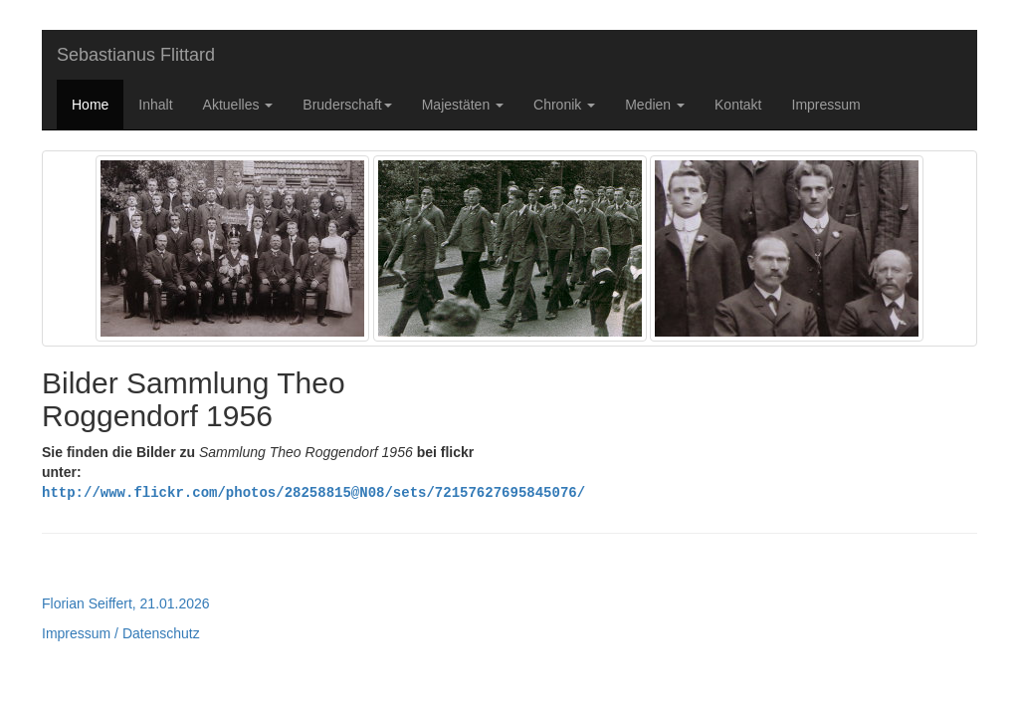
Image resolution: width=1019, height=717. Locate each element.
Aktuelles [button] (238, 105)
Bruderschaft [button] (347, 105)
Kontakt (737, 105)
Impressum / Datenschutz (121, 632)
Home (90, 105)
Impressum (826, 105)
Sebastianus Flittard (136, 55)
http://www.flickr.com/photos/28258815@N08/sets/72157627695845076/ (313, 491)
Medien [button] (655, 105)
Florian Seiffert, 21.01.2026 (126, 602)
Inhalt (155, 105)
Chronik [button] (564, 105)
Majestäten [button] (463, 105)
